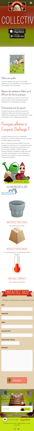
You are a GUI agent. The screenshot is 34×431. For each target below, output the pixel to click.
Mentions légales (21, 423)
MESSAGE (4, 347)
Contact (28, 423)
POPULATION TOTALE (8, 339)
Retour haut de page (10, 420)
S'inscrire (27, 409)
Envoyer (17, 380)
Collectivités (17, 425)
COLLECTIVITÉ (6, 331)
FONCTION (4, 313)
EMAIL (3, 322)
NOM (2, 305)
